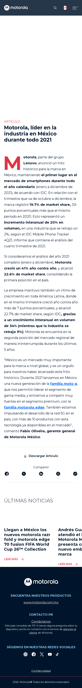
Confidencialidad (41, 670)
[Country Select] (65, 8)
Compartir (41, 467)
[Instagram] (26, 654)
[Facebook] (34, 654)
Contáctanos (41, 621)
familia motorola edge (24, 407)
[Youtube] (50, 654)
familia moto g (63, 384)
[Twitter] (42, 654)
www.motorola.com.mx (41, 602)
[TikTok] (57, 654)
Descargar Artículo (41, 456)
